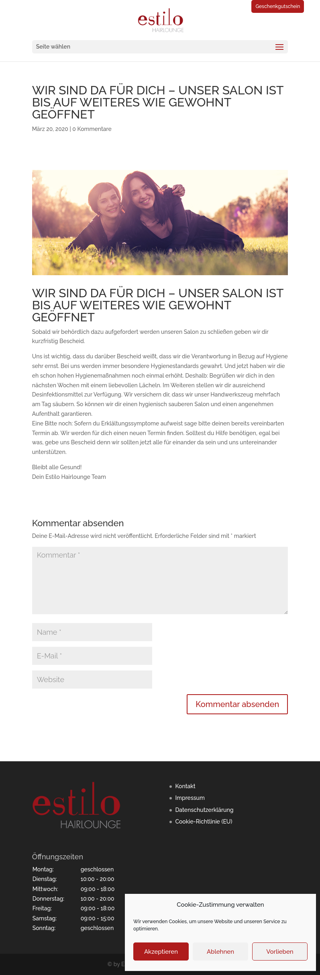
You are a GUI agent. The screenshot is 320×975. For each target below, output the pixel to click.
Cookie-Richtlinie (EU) (203, 821)
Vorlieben (279, 951)
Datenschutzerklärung (204, 810)
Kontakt (185, 786)
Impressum (190, 798)
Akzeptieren (161, 951)
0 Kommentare (91, 129)
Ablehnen (220, 951)
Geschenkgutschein (277, 6)
